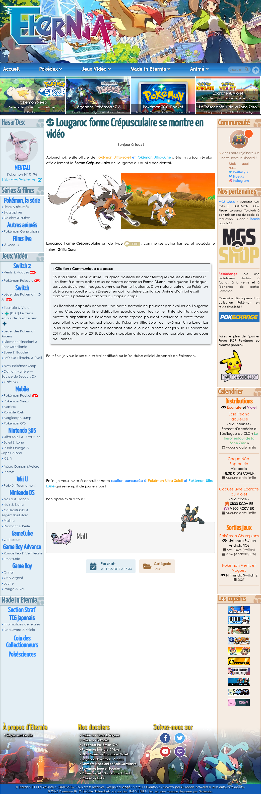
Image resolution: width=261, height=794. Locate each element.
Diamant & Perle (17, 526)
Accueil (11, 69)
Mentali (22, 168)
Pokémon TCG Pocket (163, 106)
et (133, 157)
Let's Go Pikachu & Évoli (23, 358)
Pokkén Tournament (20, 485)
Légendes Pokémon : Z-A (98, 106)
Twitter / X (240, 172)
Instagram (241, 181)
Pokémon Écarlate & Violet (101, 749)
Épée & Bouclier (16, 352)
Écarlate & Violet (228, 93)
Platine (9, 521)
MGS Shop (227, 202)
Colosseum (12, 540)
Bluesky (238, 176)
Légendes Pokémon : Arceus (19, 333)
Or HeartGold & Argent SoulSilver (15, 512)
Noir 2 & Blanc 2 (16, 499)
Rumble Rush (14, 412)
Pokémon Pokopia (19, 280)
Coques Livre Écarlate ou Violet (239, 491)
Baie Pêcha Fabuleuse (238, 416)
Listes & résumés (16, 207)
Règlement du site (19, 735)
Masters (10, 407)
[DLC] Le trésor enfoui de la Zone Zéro (19, 318)
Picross (9, 472)
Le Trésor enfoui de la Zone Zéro (228, 106)
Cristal (9, 572)
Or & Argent (13, 578)
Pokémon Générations (21, 231)
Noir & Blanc (14, 504)
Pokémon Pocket (17, 395)
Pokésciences (22, 655)
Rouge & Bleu (14, 589)
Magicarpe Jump (17, 418)
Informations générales (22, 624)
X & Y (8, 458)
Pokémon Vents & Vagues (100, 735)
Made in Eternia (148, 69)
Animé (197, 69)
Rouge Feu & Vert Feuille (23, 553)
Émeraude (12, 559)
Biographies (13, 212)
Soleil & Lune (14, 442)
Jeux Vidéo (94, 69)
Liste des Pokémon (19, 179)
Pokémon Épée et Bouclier (101, 768)
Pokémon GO (15, 423)
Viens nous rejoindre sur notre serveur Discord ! (240, 155)
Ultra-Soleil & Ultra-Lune (22, 437)
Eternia (254, 219)
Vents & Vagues (16, 272)
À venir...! (11, 245)
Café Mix (11, 382)
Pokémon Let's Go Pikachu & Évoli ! (107, 773)
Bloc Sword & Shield (19, 630)
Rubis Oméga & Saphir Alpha (15, 450)
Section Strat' (22, 610)
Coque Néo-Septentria (239, 461)
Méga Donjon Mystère (21, 466)
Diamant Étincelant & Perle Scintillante (20, 344)
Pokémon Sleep (32, 102)
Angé (126, 787)
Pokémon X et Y (93, 778)
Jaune (9, 583)
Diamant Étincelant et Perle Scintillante (109, 764)
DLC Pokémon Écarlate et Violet (105, 754)
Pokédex (48, 69)
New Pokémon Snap (20, 366)
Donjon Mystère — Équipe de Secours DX (19, 374)
